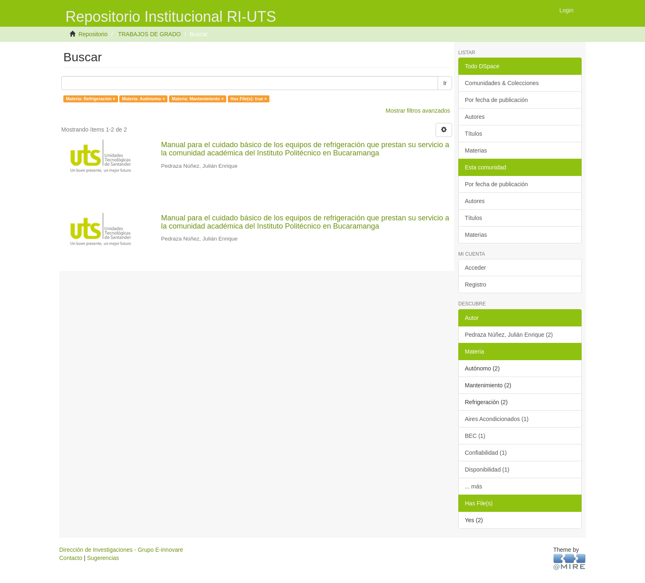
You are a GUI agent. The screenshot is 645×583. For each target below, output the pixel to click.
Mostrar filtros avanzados (418, 110)
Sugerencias (103, 558)
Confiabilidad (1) (486, 452)
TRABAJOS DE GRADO (149, 34)
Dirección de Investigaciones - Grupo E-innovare (121, 549)
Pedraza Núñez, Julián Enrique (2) (509, 334)
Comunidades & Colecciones (502, 83)
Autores (475, 116)
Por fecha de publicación (496, 100)
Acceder (475, 267)
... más (473, 486)
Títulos (473, 133)
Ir (445, 83)
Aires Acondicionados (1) (497, 419)
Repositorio (93, 34)
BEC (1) (475, 436)
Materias (476, 150)
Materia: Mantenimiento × (198, 98)
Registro (475, 284)
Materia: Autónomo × (143, 98)
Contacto (70, 558)
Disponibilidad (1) (487, 469)
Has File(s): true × (248, 98)
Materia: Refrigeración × (90, 98)
